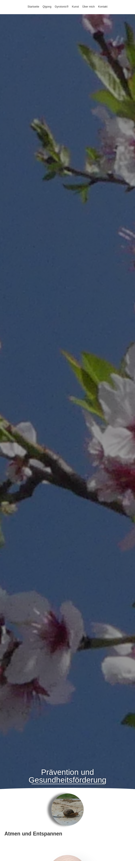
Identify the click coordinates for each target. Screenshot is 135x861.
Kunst (75, 6)
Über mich (88, 6)
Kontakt (102, 6)
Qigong (47, 6)
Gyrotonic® (62, 6)
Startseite (33, 6)
